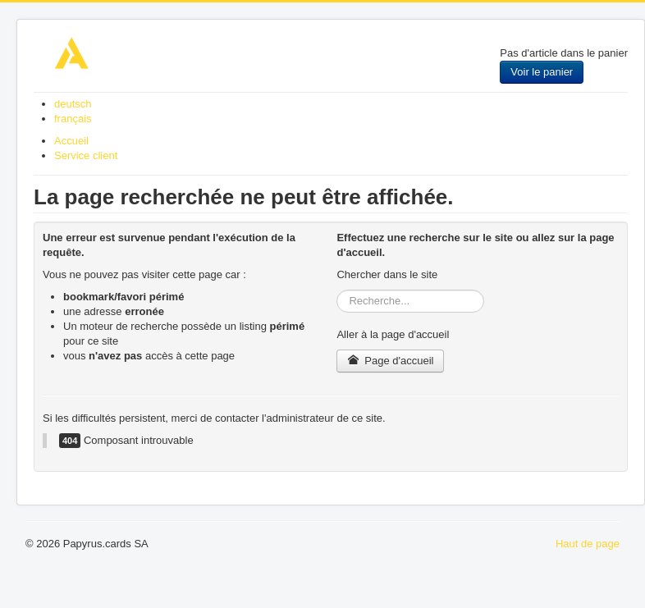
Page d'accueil (390, 360)
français (73, 118)
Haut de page (588, 543)
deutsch (73, 104)
